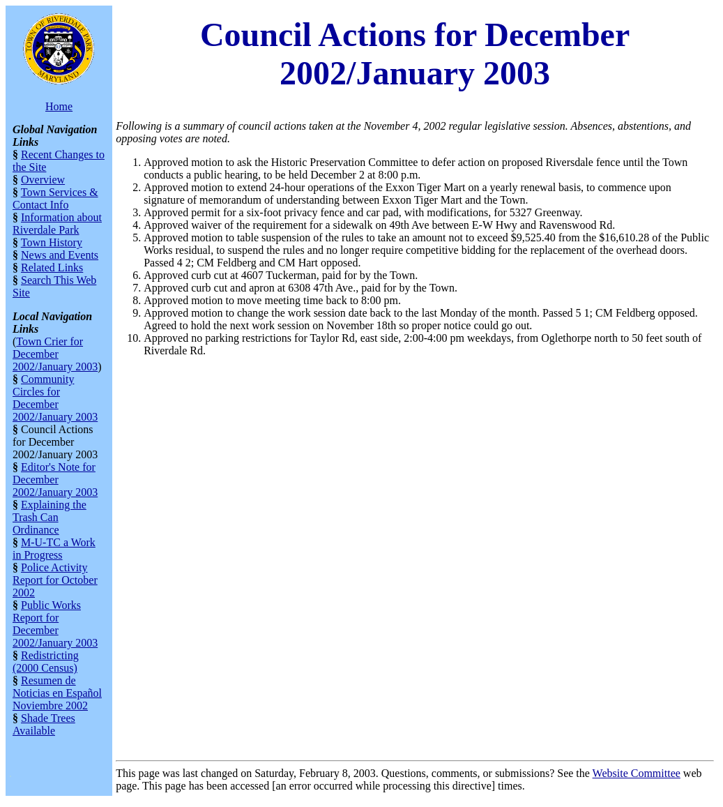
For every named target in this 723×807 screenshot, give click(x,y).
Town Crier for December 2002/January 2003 (55, 353)
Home (59, 106)
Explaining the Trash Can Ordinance (49, 517)
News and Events (59, 255)
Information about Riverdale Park (57, 223)
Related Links (52, 267)
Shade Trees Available (44, 724)
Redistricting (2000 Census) (46, 661)
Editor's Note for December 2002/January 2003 (55, 479)
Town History (51, 242)
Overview (43, 180)
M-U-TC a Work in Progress (54, 548)
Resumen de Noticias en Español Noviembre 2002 (57, 692)
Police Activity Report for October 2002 (55, 579)
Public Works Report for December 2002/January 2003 (55, 624)
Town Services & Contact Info (55, 198)
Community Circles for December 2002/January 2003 (55, 398)
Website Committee (636, 773)
